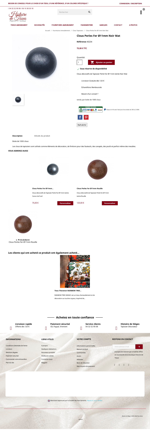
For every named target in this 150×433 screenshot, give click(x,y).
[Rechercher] (49, 24)
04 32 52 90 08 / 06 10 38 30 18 (21, 8)
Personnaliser (65, 207)
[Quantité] (79, 66)
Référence (81, 45)
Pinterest (86, 121)
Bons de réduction (83, 367)
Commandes (81, 357)
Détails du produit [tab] (42, 139)
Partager (80, 121)
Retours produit (82, 353)
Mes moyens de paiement (86, 370)
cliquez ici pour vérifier (94, 404)
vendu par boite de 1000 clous (89, 103)
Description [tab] (17, 139)
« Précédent (23, 244)
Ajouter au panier (101, 66)
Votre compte (84, 343)
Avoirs (79, 360)
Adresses (80, 363)
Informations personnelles (86, 350)
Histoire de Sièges (126, 420)
